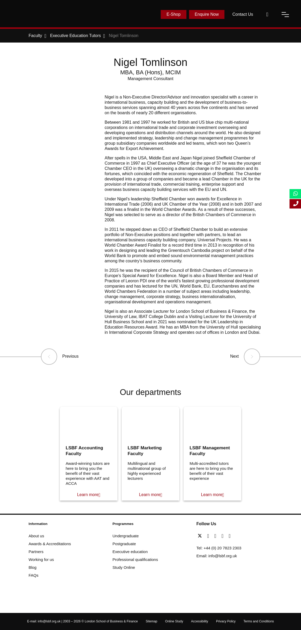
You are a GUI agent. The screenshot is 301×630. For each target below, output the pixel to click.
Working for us (41, 559)
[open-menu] (285, 14)
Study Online (123, 567)
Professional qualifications (135, 559)
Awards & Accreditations (50, 544)
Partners (36, 551)
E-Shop (173, 14)
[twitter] (201, 536)
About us (36, 536)
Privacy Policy (226, 621)
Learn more (88, 494)
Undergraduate (125, 536)
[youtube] (224, 536)
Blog (32, 567)
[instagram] (229, 536)
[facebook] (209, 536)
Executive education (130, 551)
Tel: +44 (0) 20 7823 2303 (218, 548)
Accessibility (199, 621)
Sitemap (151, 621)
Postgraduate (124, 544)
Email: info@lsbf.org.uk (216, 556)
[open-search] (267, 14)
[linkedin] (216, 536)
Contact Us (242, 14)
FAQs (34, 575)
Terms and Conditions (259, 621)
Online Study (174, 621)
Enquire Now (207, 14)
